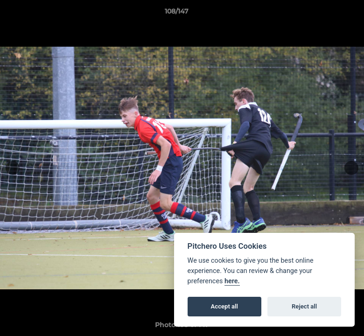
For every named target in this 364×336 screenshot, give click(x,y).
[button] (324, 13)
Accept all (224, 306)
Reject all (304, 306)
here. (232, 281)
